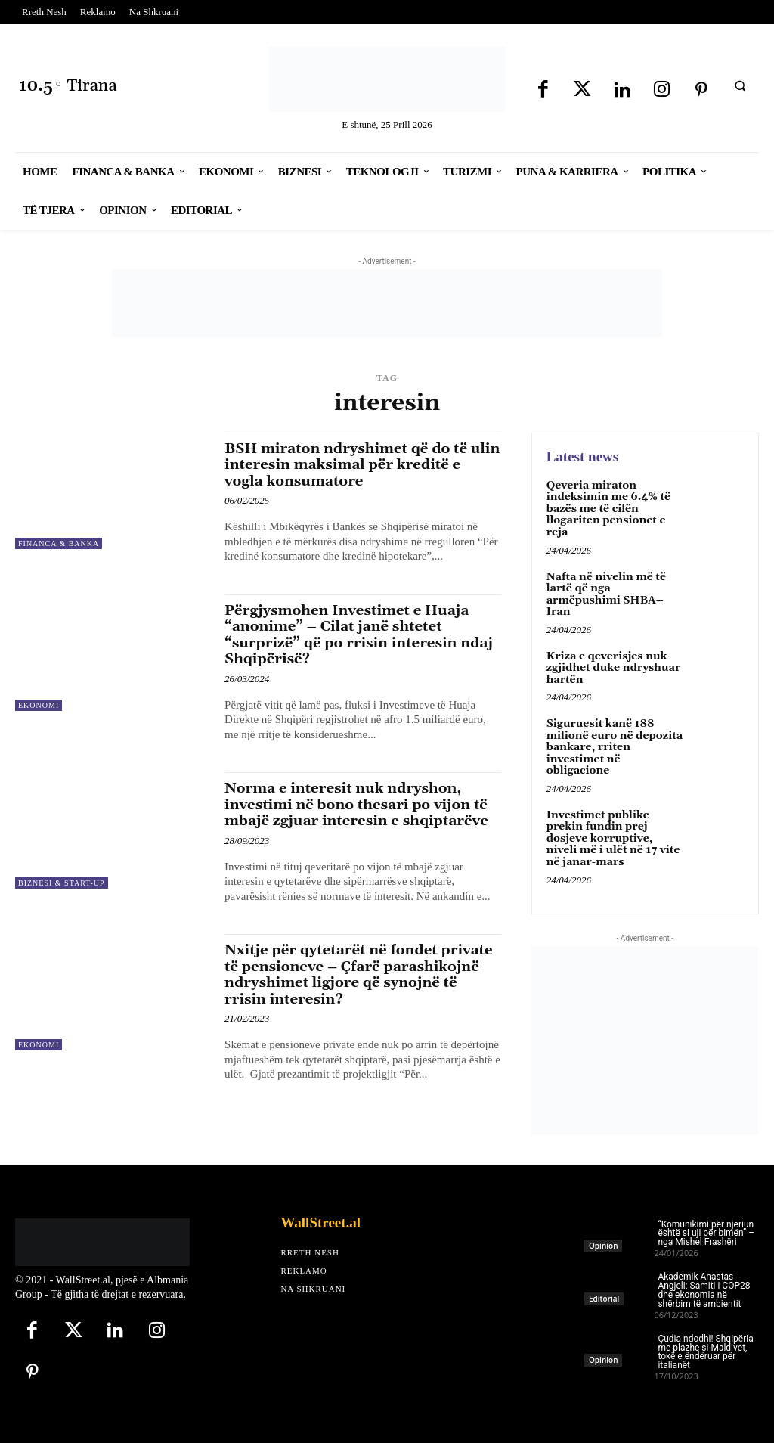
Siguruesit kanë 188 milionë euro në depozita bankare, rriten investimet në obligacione (614, 746)
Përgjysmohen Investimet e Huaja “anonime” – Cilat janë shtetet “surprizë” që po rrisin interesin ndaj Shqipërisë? (361, 633)
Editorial (604, 1295)
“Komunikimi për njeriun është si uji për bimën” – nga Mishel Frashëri (706, 1230)
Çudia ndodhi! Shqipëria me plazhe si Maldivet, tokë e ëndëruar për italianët (705, 1350)
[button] (740, 85)
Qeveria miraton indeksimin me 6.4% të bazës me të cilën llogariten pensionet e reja (608, 509)
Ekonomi (38, 704)
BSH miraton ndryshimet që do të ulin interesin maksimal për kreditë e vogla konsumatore (361, 464)
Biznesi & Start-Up (61, 880)
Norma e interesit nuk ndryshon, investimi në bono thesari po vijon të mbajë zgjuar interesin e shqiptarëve (359, 801)
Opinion (603, 1243)
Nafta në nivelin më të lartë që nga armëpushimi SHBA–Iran (605, 593)
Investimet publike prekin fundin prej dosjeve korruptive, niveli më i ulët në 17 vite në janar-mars (612, 836)
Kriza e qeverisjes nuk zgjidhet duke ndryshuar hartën (613, 666)
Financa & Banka (58, 543)
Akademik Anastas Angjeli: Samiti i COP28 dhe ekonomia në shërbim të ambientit (704, 1288)
